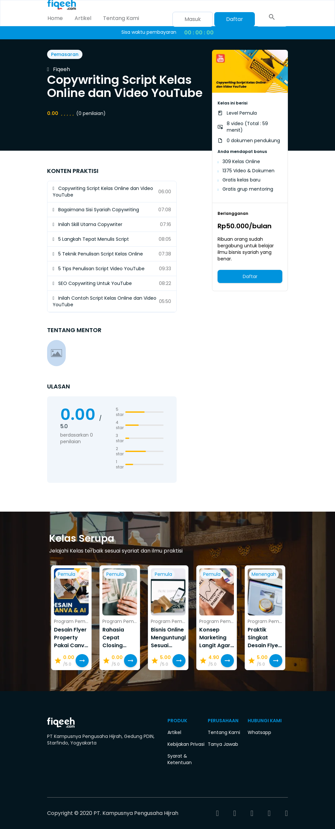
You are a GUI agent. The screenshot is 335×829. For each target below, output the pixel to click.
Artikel (83, 18)
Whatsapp (259, 732)
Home (55, 18)
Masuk (193, 19)
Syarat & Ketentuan (180, 759)
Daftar (234, 19)
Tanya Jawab (223, 744)
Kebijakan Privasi (186, 744)
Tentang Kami (121, 18)
